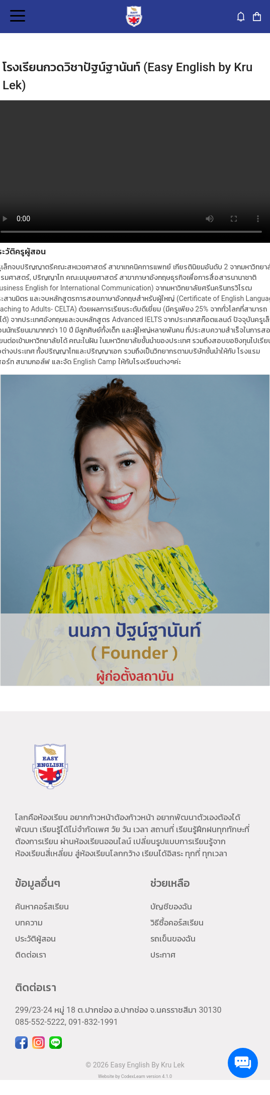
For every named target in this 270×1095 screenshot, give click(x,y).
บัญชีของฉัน (171, 906)
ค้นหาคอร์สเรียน (42, 906)
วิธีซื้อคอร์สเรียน (177, 922)
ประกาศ (162, 955)
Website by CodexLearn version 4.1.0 (135, 1076)
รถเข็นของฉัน (173, 939)
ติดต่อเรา (30, 955)
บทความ (29, 922)
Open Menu (16, 16)
